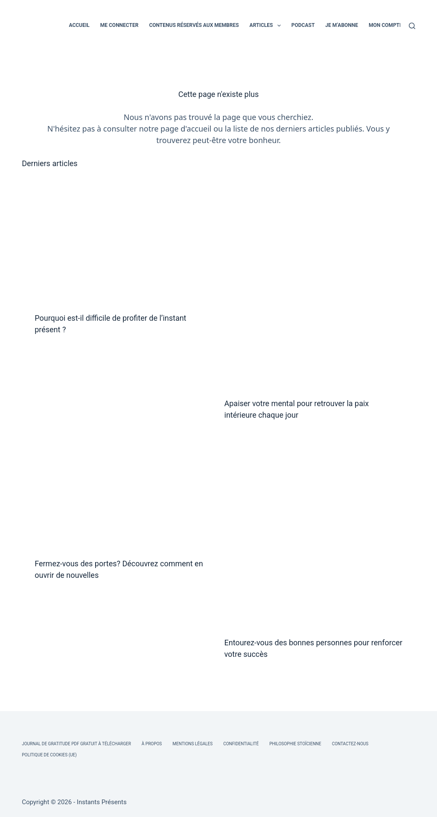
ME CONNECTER (119, 25)
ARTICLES (267, 25)
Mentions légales (192, 743)
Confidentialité (241, 743)
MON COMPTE (385, 25)
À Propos (152, 743)
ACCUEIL (79, 25)
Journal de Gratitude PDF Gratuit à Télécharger (76, 743)
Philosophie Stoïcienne (295, 743)
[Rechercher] (412, 26)
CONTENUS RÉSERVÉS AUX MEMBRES (194, 25)
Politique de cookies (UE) (49, 755)
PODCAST (303, 25)
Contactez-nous (350, 743)
